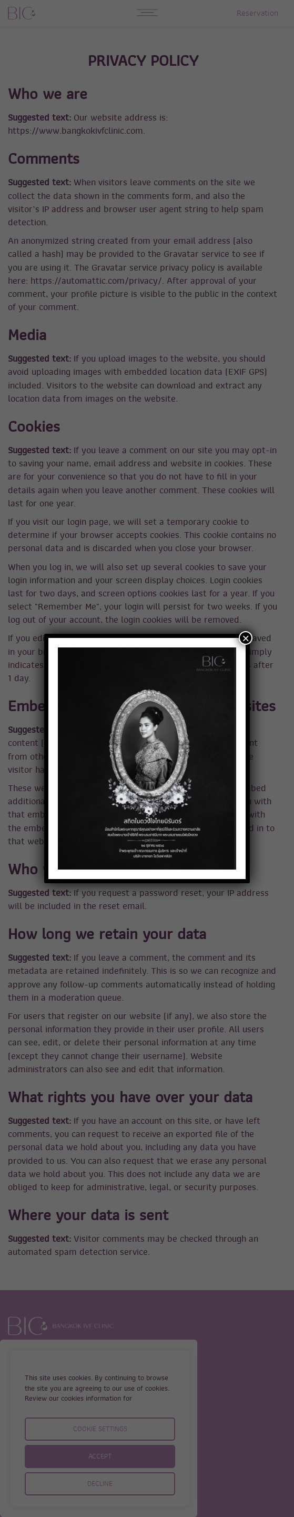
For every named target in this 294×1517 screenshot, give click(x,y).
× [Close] (245, 638)
